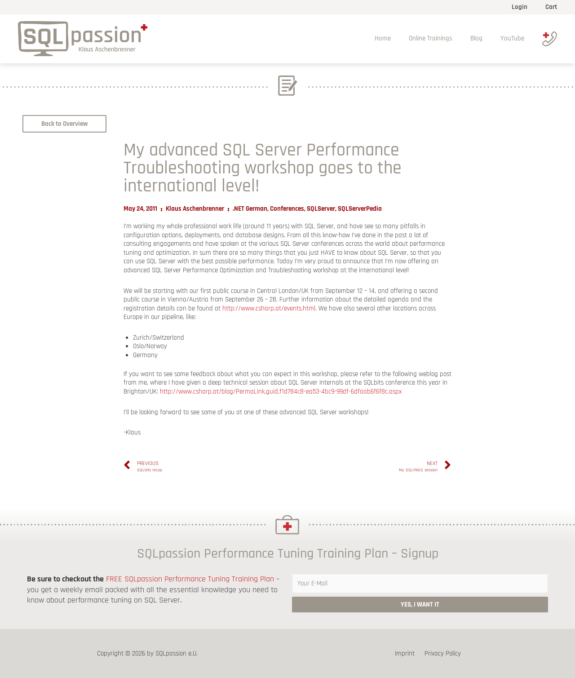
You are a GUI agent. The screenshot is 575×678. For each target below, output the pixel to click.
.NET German (250, 208)
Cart (551, 7)
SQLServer (321, 208)
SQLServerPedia (360, 208)
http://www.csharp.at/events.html (268, 308)
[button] (64, 124)
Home (398, 38)
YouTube (514, 38)
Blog (483, 38)
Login (522, 7)
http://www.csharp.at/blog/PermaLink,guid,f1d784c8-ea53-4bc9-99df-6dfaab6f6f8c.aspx (281, 391)
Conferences (287, 208)
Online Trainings (442, 38)
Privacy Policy (441, 653)
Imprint (406, 653)
